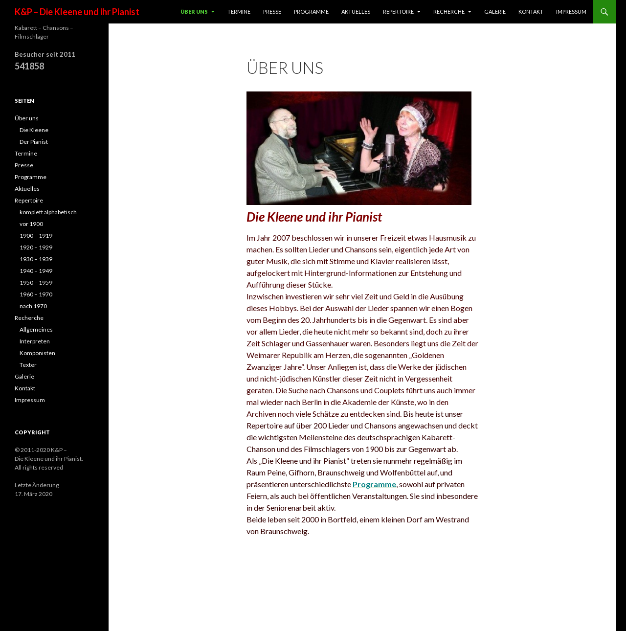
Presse (272, 11)
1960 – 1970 (36, 294)
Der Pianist (34, 141)
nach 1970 (33, 306)
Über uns (194, 11)
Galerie (495, 11)
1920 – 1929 (36, 247)
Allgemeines (36, 329)
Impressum (571, 11)
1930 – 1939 (36, 259)
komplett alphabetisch (48, 212)
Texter (28, 364)
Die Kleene (34, 130)
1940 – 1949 (36, 270)
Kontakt (530, 11)
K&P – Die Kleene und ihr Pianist (77, 11)
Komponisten (37, 353)
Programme (311, 11)
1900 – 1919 (36, 235)
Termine (238, 11)
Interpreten (35, 341)
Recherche (449, 11)
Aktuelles (355, 11)
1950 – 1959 (36, 282)
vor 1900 (31, 223)
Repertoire (398, 11)
